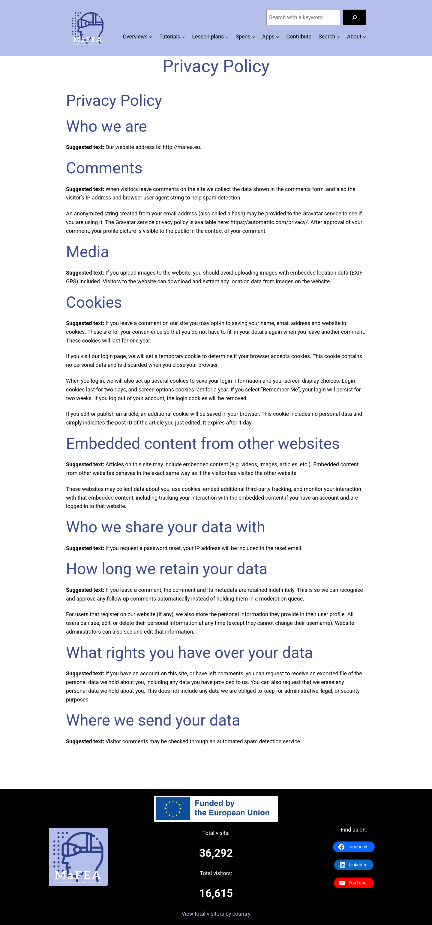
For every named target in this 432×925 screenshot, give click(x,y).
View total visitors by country (216, 914)
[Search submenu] (338, 36)
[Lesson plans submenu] (227, 36)
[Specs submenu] (253, 36)
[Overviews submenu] (150, 36)
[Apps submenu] (277, 36)
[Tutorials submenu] (183, 36)
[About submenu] (364, 36)
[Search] (354, 17)
